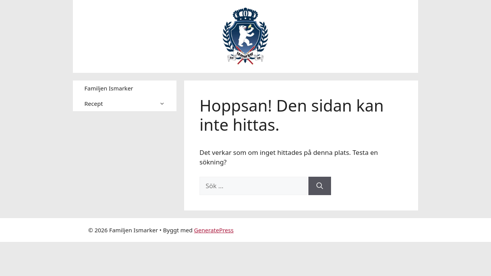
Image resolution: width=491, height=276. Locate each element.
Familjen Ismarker (108, 88)
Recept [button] (130, 103)
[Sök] (319, 186)
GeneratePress (214, 230)
